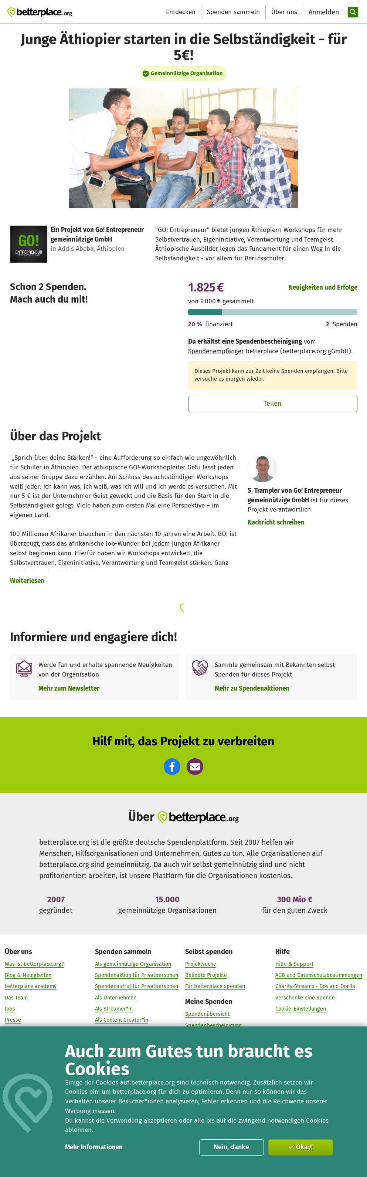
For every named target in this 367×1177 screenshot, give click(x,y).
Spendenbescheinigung (213, 1025)
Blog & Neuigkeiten (28, 975)
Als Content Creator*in (121, 1019)
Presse (13, 1019)
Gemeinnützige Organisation (187, 73)
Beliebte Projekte (206, 975)
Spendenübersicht (207, 1014)
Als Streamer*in (114, 1008)
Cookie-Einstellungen (300, 1008)
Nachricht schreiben (276, 522)
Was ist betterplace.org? (34, 964)
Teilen (273, 403)
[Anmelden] (323, 12)
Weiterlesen (27, 581)
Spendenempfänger (216, 351)
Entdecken (181, 12)
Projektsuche (200, 964)
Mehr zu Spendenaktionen (252, 688)
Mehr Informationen (94, 1147)
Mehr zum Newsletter (68, 688)
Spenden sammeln (233, 12)
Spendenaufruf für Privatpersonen (136, 986)
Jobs (10, 1008)
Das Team (16, 997)
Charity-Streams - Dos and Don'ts (315, 986)
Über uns (284, 12)
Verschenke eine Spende (305, 997)
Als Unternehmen (115, 997)
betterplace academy (31, 986)
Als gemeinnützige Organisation (133, 964)
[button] (172, 766)
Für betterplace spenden (215, 986)
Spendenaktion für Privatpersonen (136, 975)
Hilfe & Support (294, 964)
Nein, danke (231, 1147)
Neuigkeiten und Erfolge (323, 287)
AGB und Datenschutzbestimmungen (318, 975)
